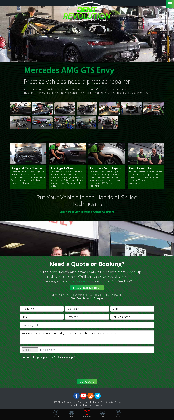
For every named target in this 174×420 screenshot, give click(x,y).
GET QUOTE (87, 382)
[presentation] (40, 371)
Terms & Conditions (92, 406)
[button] (87, 296)
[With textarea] (87, 337)
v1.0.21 (105, 406)
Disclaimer (70, 406)
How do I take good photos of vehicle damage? (49, 357)
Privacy (79, 406)
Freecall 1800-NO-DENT (87, 288)
